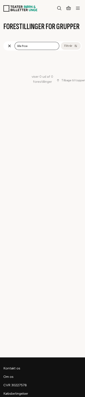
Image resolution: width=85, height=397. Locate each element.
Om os (8, 377)
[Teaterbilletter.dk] (20, 8)
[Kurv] (68, 8)
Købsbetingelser (15, 394)
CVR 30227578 (15, 385)
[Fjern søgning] (9, 46)
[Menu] (78, 8)
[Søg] (59, 8)
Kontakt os (11, 368)
